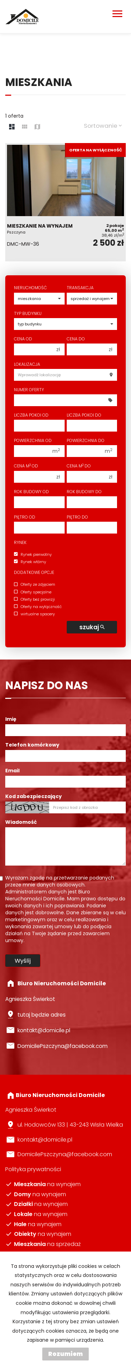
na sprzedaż (47, 1244)
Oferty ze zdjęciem (34, 584)
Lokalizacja (27, 364)
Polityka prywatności (33, 1169)
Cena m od (26, 466)
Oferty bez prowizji (34, 599)
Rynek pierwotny (33, 554)
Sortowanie (103, 125)
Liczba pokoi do (84, 415)
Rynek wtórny (30, 562)
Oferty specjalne (32, 592)
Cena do (76, 339)
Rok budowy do (84, 492)
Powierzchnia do (85, 440)
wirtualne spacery (34, 614)
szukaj (91, 627)
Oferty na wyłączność (38, 606)
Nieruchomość (30, 288)
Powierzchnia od (33, 440)
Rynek (20, 542)
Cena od (23, 339)
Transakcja (80, 288)
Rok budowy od (31, 492)
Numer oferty (29, 390)
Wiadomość (21, 822)
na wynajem (47, 1184)
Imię (10, 719)
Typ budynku (28, 313)
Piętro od (24, 517)
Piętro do (77, 517)
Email (12, 770)
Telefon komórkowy (32, 744)
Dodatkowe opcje (34, 572)
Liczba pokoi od (31, 415)
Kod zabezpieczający (33, 796)
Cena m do (79, 466)
